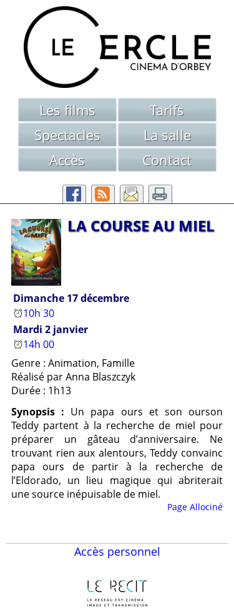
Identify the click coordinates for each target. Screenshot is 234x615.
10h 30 (35, 313)
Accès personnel (117, 551)
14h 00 (35, 344)
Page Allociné (195, 507)
